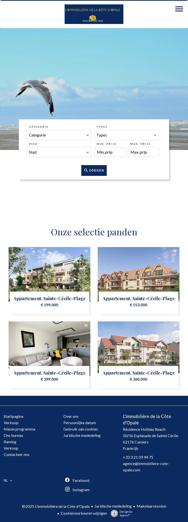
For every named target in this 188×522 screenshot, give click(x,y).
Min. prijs (107, 143)
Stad (33, 143)
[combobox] (59, 135)
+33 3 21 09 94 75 (138, 457)
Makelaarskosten (151, 506)
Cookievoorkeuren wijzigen (84, 513)
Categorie (39, 126)
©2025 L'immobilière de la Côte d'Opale (56, 506)
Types (102, 126)
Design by (120, 513)
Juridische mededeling (113, 506)
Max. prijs (140, 143)
